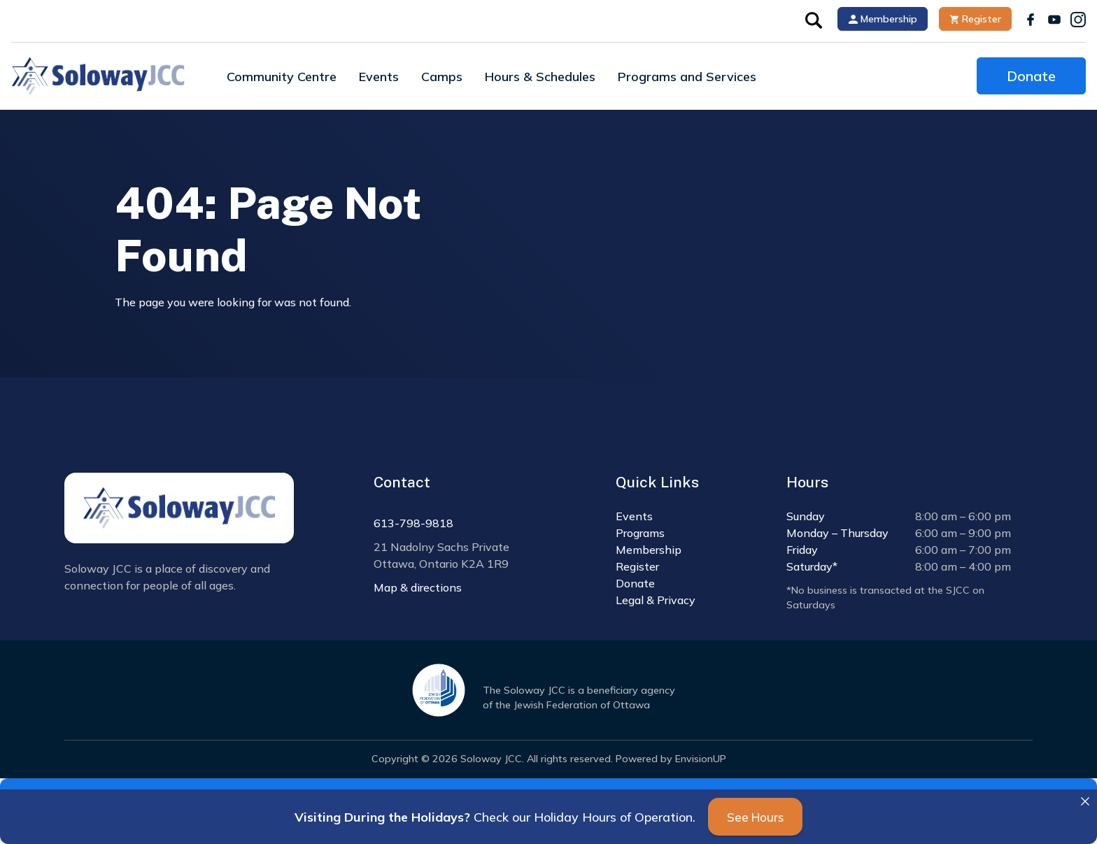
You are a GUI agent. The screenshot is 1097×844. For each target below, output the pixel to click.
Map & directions (418, 587)
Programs (640, 533)
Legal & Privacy (655, 600)
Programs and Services (687, 77)
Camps (441, 77)
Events (379, 77)
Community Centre (282, 77)
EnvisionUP (700, 758)
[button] (813, 18)
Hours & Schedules (540, 77)
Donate (1031, 76)
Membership (883, 19)
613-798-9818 (413, 523)
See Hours (755, 817)
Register (974, 19)
